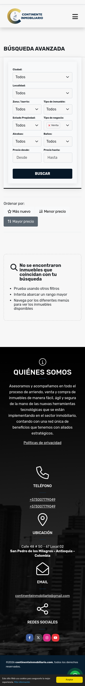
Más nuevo (18, 211)
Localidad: (19, 85)
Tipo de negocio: (54, 117)
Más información (22, 682)
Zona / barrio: (21, 101)
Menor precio (52, 211)
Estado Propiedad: (24, 117)
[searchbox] (47, 133)
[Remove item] (49, 125)
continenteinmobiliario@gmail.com (42, 596)
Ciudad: (17, 69)
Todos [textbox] (20, 77)
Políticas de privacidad (42, 443)
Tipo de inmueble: (54, 101)
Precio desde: (21, 150)
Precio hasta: (52, 150)
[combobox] (42, 77)
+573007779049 (43, 500)
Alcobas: (18, 133)
